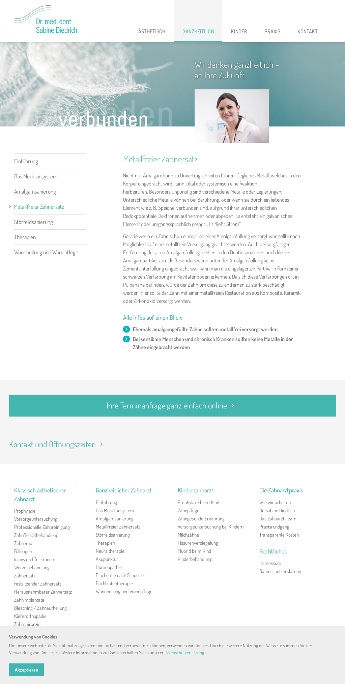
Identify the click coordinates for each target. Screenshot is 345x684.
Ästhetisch (151, 31)
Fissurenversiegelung (198, 543)
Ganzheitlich (198, 31)
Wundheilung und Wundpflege (46, 252)
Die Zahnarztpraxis (281, 490)
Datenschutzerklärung (280, 571)
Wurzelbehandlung (32, 567)
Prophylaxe (24, 511)
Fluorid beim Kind (194, 551)
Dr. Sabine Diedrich (277, 510)
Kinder (239, 31)
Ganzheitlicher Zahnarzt (124, 490)
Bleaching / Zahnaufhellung (40, 608)
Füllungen (23, 551)
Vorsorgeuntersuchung (35, 519)
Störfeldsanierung (33, 221)
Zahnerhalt (24, 543)
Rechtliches (273, 551)
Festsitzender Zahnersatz (37, 583)
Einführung (26, 161)
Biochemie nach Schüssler (120, 575)
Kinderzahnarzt (195, 490)
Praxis (272, 31)
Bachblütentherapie (114, 583)
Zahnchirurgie (27, 624)
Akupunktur (107, 559)
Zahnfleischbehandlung (36, 535)
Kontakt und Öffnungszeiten (58, 444)
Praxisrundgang (274, 526)
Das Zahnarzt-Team (277, 518)
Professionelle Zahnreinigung (42, 527)
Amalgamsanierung (35, 191)
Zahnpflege (188, 510)
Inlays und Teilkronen (34, 559)
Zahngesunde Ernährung (201, 518)
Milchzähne (188, 535)
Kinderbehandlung (195, 559)
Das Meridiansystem (35, 176)
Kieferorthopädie (30, 616)
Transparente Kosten (279, 535)
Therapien (25, 236)
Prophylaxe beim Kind (198, 502)
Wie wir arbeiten (275, 502)
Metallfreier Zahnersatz (39, 206)
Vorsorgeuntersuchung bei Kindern (210, 526)
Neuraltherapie (110, 551)
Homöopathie (109, 567)
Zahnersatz (24, 575)
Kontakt (307, 31)
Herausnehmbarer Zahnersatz (43, 592)
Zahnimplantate (29, 600)
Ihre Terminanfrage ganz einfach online (172, 405)
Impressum (270, 563)
